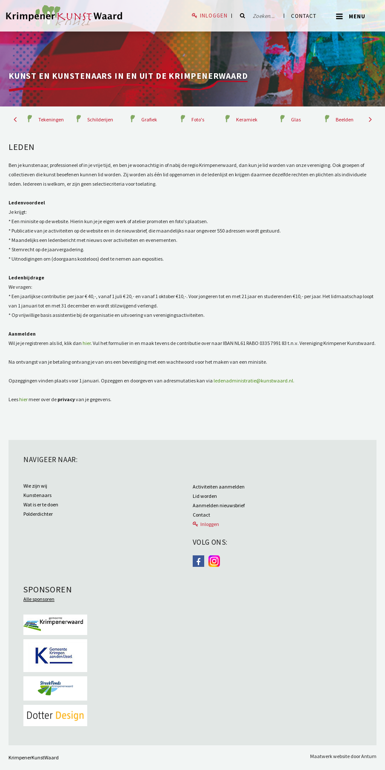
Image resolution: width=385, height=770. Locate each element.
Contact (304, 16)
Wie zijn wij (35, 486)
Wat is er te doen (40, 504)
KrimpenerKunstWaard (34, 757)
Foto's (197, 119)
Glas (296, 119)
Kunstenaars (37, 495)
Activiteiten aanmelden (219, 486)
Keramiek (246, 119)
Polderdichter (38, 514)
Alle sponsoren (38, 599)
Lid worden (205, 496)
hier (87, 343)
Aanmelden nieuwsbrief (219, 505)
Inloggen (214, 15)
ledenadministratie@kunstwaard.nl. (254, 380)
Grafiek (149, 119)
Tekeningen (51, 119)
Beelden (345, 119)
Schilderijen (100, 119)
